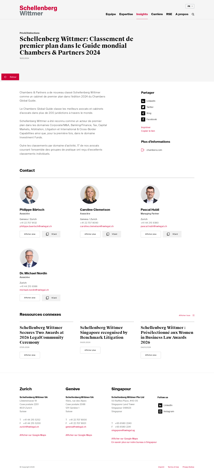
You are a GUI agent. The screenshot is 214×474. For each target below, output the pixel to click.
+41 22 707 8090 (89, 222)
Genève (73, 388)
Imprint (161, 467)
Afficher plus (29, 234)
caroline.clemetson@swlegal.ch (97, 226)
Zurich (26, 388)
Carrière (157, 14)
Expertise (126, 14)
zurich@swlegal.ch (29, 426)
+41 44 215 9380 (150, 222)
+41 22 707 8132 (28, 222)
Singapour (121, 388)
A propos (182, 14)
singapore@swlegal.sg (123, 430)
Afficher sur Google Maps (33, 435)
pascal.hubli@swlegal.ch (154, 226)
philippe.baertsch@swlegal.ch (36, 226)
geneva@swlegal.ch (76, 426)
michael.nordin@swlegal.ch (34, 289)
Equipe (111, 14)
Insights (142, 14)
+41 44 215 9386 (29, 286)
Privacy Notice (188, 467)
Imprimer (146, 129)
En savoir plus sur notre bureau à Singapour (134, 442)
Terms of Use (173, 467)
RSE (169, 14)
